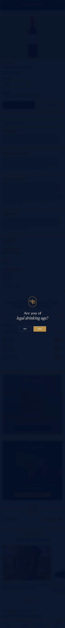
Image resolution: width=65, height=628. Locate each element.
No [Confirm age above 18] (25, 329)
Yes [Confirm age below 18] (40, 329)
